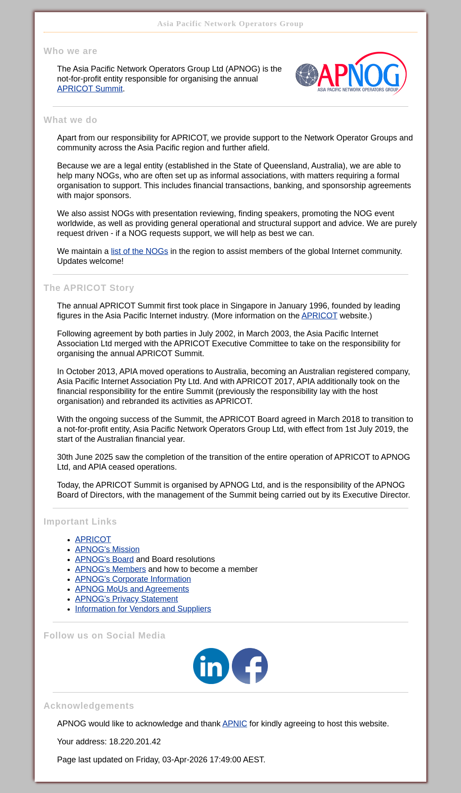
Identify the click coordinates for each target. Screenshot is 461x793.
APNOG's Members (110, 569)
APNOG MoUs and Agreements (132, 589)
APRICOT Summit (90, 88)
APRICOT (320, 315)
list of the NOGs (139, 251)
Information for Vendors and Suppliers (143, 608)
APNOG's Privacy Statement (126, 598)
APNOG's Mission (107, 549)
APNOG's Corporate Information (133, 579)
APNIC (234, 723)
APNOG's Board (104, 559)
